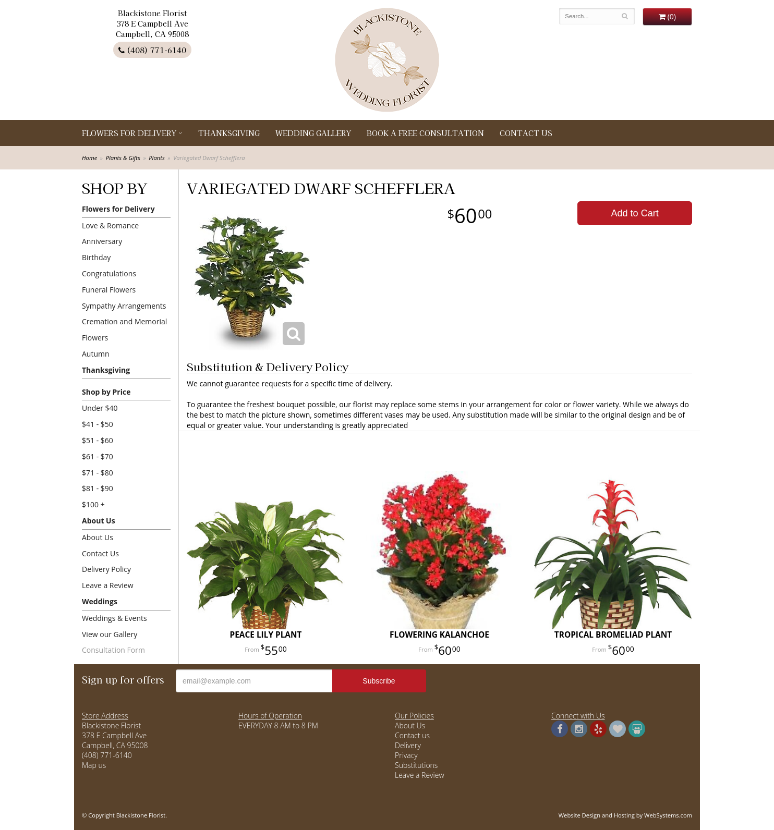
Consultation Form (113, 650)
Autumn (96, 354)
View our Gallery (109, 634)
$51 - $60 (97, 440)
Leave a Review (108, 585)
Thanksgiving (229, 133)
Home (89, 158)
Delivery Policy (106, 569)
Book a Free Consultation (425, 133)
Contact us (412, 735)
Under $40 (100, 408)
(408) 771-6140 (152, 49)
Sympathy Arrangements (124, 306)
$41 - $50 (97, 424)
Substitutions (416, 765)
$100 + (93, 504)
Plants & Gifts (123, 158)
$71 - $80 (97, 473)
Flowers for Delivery (129, 133)
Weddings (99, 601)
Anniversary (102, 241)
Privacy (406, 755)
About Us (98, 521)
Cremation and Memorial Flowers (124, 329)
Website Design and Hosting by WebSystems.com (625, 815)
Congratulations (109, 273)
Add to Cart (635, 213)
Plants (156, 158)
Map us (94, 765)
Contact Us (526, 133)
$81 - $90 (97, 488)
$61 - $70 (97, 456)
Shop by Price (106, 392)
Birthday (96, 257)
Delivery (408, 745)
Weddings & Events (114, 618)
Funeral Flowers (109, 290)
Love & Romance (110, 225)
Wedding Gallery (313, 133)
